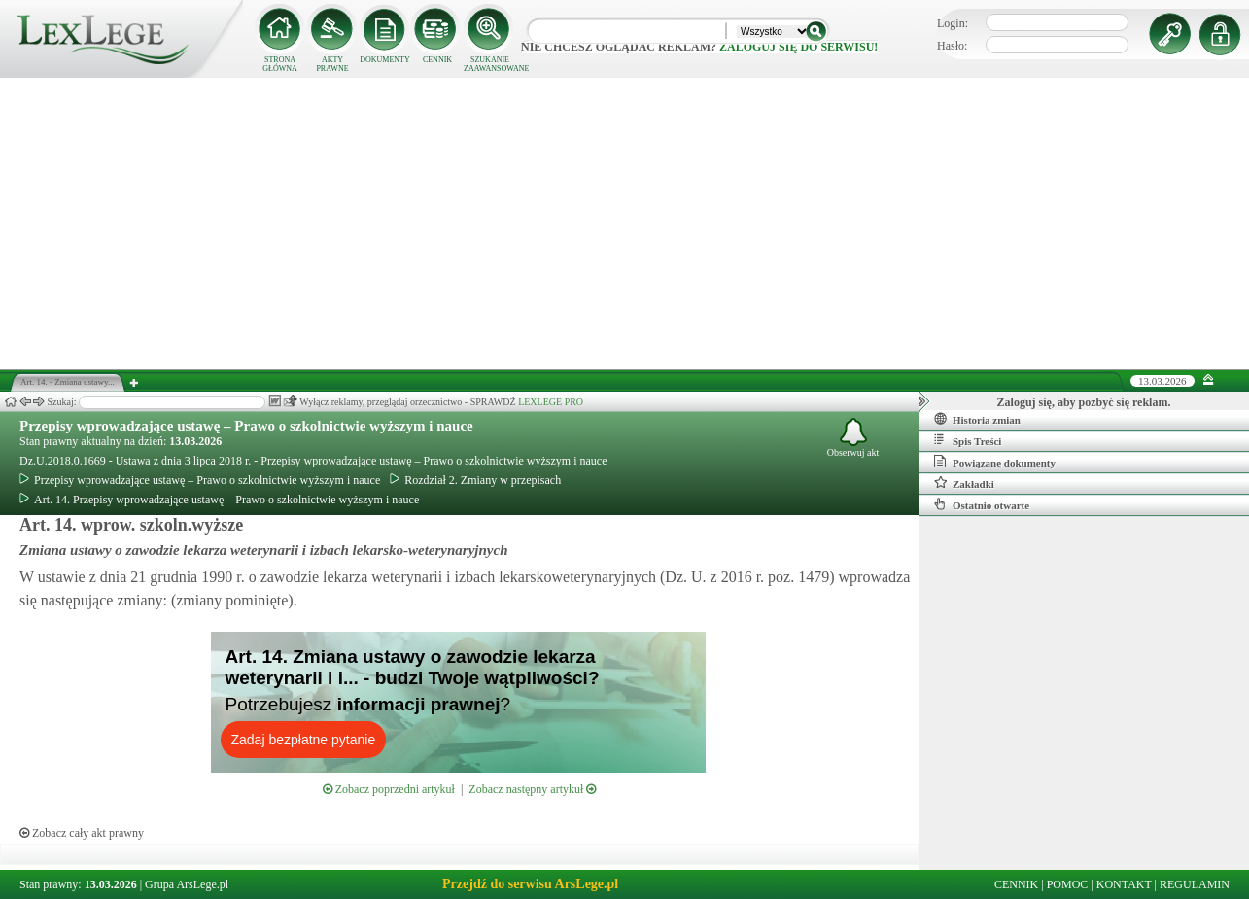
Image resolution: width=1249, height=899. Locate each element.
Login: (952, 23)
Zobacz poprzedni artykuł (389, 789)
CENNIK (437, 59)
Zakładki (964, 483)
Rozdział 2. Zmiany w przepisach (475, 480)
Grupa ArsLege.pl (186, 884)
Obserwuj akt (853, 438)
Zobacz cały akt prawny (81, 833)
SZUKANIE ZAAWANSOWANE (490, 64)
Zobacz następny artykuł (532, 789)
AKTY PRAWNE (332, 64)
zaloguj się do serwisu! (798, 46)
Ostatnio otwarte (981, 504)
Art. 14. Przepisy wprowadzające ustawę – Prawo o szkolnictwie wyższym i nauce (219, 499)
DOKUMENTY (385, 59)
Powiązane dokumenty (995, 461)
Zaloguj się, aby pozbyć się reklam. (1084, 402)
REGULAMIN (1195, 884)
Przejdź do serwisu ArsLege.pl (530, 884)
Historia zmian (977, 419)
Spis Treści (967, 440)
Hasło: (952, 45)
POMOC (1068, 884)
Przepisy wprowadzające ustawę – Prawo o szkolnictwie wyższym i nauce (246, 425)
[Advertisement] (625, 223)
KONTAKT (1124, 884)
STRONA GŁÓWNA (279, 64)
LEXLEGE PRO (550, 402)
